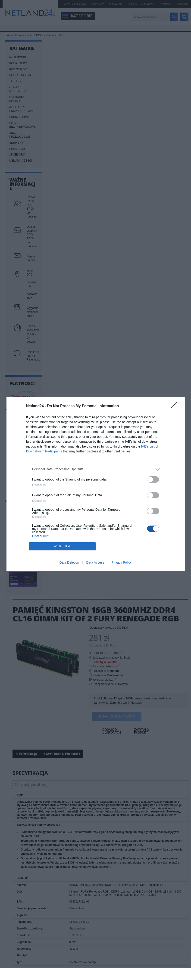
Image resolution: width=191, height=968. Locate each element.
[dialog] (95, 484)
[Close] (175, 406)
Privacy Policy (121, 562)
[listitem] (95, 469)
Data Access (95, 562)
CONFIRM (62, 546)
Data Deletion (69, 562)
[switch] (153, 479)
